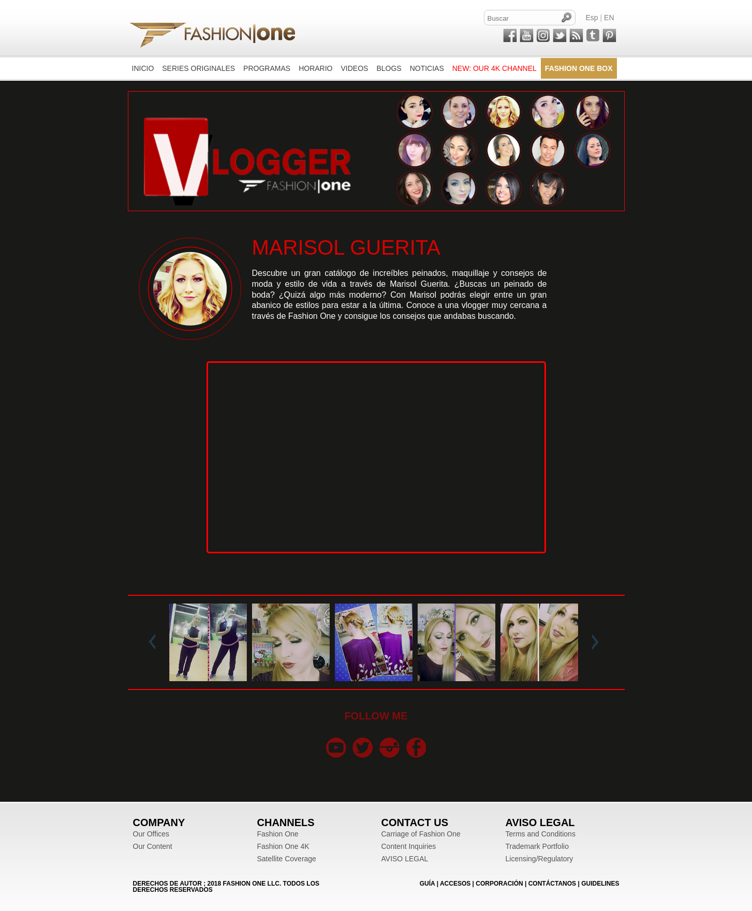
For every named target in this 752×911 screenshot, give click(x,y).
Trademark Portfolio (537, 846)
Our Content (152, 846)
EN (609, 17)
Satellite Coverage (286, 859)
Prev (154, 642)
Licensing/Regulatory (539, 859)
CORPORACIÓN (499, 883)
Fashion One (278, 834)
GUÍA (427, 883)
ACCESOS (455, 883)
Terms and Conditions (541, 834)
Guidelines (600, 883)
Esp (592, 17)
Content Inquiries (408, 846)
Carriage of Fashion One (421, 834)
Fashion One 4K (283, 846)
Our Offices (151, 834)
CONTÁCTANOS (552, 883)
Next (593, 642)
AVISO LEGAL (405, 859)
